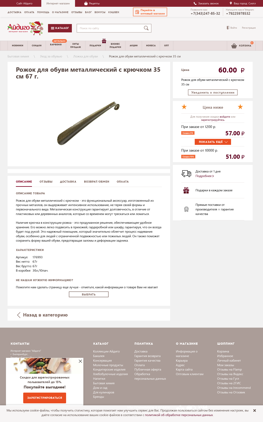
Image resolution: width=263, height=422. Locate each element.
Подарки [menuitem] (97, 44)
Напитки (99, 378)
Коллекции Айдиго (106, 351)
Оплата (123, 182)
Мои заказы (225, 365)
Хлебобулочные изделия (110, 374)
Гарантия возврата (147, 356)
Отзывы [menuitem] (76, 12)
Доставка (140, 351)
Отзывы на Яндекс (230, 374)
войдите (225, 116)
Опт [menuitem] (166, 45)
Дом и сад (100, 387)
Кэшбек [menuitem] (113, 12)
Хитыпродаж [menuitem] (75, 45)
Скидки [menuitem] (36, 45)
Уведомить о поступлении (212, 92)
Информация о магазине (186, 353)
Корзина (223, 351)
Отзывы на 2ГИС (229, 383)
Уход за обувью (51, 56)
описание (24, 182)
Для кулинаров (103, 392)
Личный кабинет (229, 360)
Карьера (182, 360)
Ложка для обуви (85, 56)
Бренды (98, 396)
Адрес (180, 365)
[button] (150, 12)
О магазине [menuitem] (60, 12)
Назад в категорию (42, 314)
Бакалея (98, 356)
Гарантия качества (147, 360)
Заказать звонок (206, 3)
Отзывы (45, 182)
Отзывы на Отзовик (231, 392)
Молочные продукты (108, 365)
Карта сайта (184, 369)
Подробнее (205, 176)
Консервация (102, 360)
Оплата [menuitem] (29, 12)
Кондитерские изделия (109, 369)
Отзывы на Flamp (229, 369)
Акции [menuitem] (134, 45)
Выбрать (89, 294)
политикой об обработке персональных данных (179, 415)
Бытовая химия (18, 56)
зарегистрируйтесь (212, 120)
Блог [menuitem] (88, 12)
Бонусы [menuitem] (99, 12)
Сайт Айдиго (24, 3)
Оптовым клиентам (189, 374)
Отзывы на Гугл (228, 378)
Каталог (60, 28)
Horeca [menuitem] (151, 45)
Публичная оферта (147, 369)
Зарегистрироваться (44, 398)
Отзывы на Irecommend (234, 387)
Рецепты (92, 3)
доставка (68, 182)
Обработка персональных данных (150, 376)
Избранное (225, 356)
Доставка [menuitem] (14, 12)
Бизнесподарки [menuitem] (115, 45)
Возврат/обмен (96, 182)
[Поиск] (147, 28)
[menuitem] (56, 45)
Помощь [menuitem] (43, 12)
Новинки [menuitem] (17, 45)
